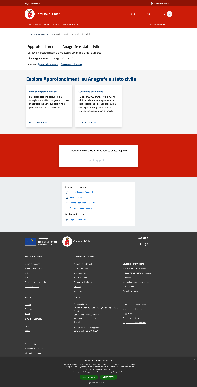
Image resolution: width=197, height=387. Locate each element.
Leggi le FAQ (128, 313)
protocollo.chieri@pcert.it (89, 327)
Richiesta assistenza (131, 318)
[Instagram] (147, 14)
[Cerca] (169, 14)
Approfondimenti (43, 34)
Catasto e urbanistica (83, 282)
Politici (27, 277)
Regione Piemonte (32, 3)
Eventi (27, 330)
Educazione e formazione (133, 263)
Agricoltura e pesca (131, 290)
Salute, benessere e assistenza (136, 281)
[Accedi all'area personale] (159, 3)
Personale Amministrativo (36, 282)
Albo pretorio (30, 343)
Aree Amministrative (33, 268)
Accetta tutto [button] (89, 377)
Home (30, 34)
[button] (98, 382)
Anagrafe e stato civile (83, 263)
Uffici (27, 272)
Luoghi (27, 326)
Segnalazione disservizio (133, 308)
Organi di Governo (32, 263)
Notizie (28, 304)
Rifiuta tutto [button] (109, 377)
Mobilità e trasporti (82, 291)
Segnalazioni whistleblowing (135, 322)
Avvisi (27, 313)
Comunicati (29, 309)
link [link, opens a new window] (122, 372)
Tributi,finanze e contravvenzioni (137, 272)
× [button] (194, 360)
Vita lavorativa (80, 272)
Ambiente (127, 277)
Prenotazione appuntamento (135, 304)
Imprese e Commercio (83, 277)
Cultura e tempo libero (83, 268)
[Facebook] (140, 14)
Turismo (77, 286)
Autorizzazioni (129, 286)
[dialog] (98, 372)
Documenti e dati (32, 286)
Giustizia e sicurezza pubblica (135, 268)
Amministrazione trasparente (37, 348)
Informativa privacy (33, 353)
